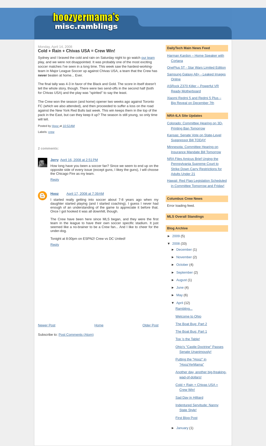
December (184, 249)
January (182, 428)
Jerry (54, 160)
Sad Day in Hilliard (189, 397)
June (180, 287)
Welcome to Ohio (188, 316)
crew (51, 131)
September (185, 272)
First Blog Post (186, 418)
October (182, 265)
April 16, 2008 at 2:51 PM (79, 160)
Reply (54, 180)
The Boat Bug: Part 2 (191, 324)
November (184, 257)
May (180, 295)
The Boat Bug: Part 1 (191, 331)
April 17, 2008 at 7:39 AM (85, 194)
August (182, 280)
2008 (176, 243)
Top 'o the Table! (187, 339)
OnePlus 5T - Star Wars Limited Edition (196, 67)
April (180, 303)
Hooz (54, 194)
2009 (176, 236)
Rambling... (183, 309)
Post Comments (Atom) (76, 335)
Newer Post (46, 325)
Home (99, 325)
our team (148, 58)
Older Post (150, 325)
